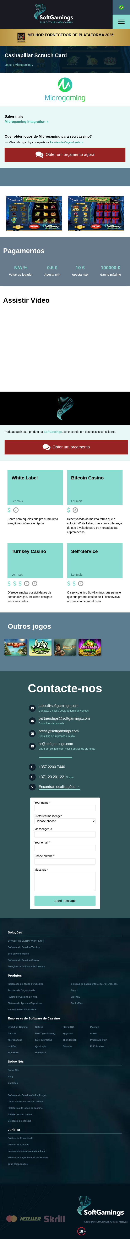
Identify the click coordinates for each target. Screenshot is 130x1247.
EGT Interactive (43, 1039)
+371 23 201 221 (52, 777)
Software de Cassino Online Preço (26, 1095)
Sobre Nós (13, 1070)
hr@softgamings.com (56, 743)
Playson (94, 1026)
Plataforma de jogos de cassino (25, 1107)
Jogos (8, 64)
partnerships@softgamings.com (64, 718)
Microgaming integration (25, 122)
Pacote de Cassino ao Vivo (22, 996)
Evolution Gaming (18, 1026)
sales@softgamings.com (58, 705)
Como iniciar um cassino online (25, 1101)
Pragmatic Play (98, 1039)
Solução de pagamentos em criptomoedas (94, 983)
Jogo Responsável (18, 1163)
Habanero (40, 1052)
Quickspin (41, 1046)
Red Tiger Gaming (45, 1033)
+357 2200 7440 (52, 767)
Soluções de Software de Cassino (26, 966)
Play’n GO (68, 1026)
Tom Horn (13, 1052)
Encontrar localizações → (59, 786)
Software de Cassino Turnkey (24, 947)
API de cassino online (20, 1114)
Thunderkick (70, 1039)
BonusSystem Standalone (22, 1009)
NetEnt (39, 1026)
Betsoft (12, 1033)
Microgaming (23, 64)
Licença (75, 996)
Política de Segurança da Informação (28, 1157)
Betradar (67, 1046)
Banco (74, 990)
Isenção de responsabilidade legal (26, 1151)
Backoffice (77, 1003)
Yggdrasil (68, 1033)
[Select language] (121, 7)
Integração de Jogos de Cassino (25, 983)
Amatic (94, 1033)
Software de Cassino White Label (26, 940)
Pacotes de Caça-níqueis (21, 990)
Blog (10, 1076)
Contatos (13, 1082)
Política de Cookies (18, 1144)
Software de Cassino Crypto (23, 959)
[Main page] (56, 14)
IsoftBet (12, 1046)
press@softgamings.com (59, 731)
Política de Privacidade (20, 1138)
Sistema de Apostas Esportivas (25, 1003)
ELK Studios (97, 1046)
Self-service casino (18, 953)
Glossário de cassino (19, 1120)
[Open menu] (121, 22)
